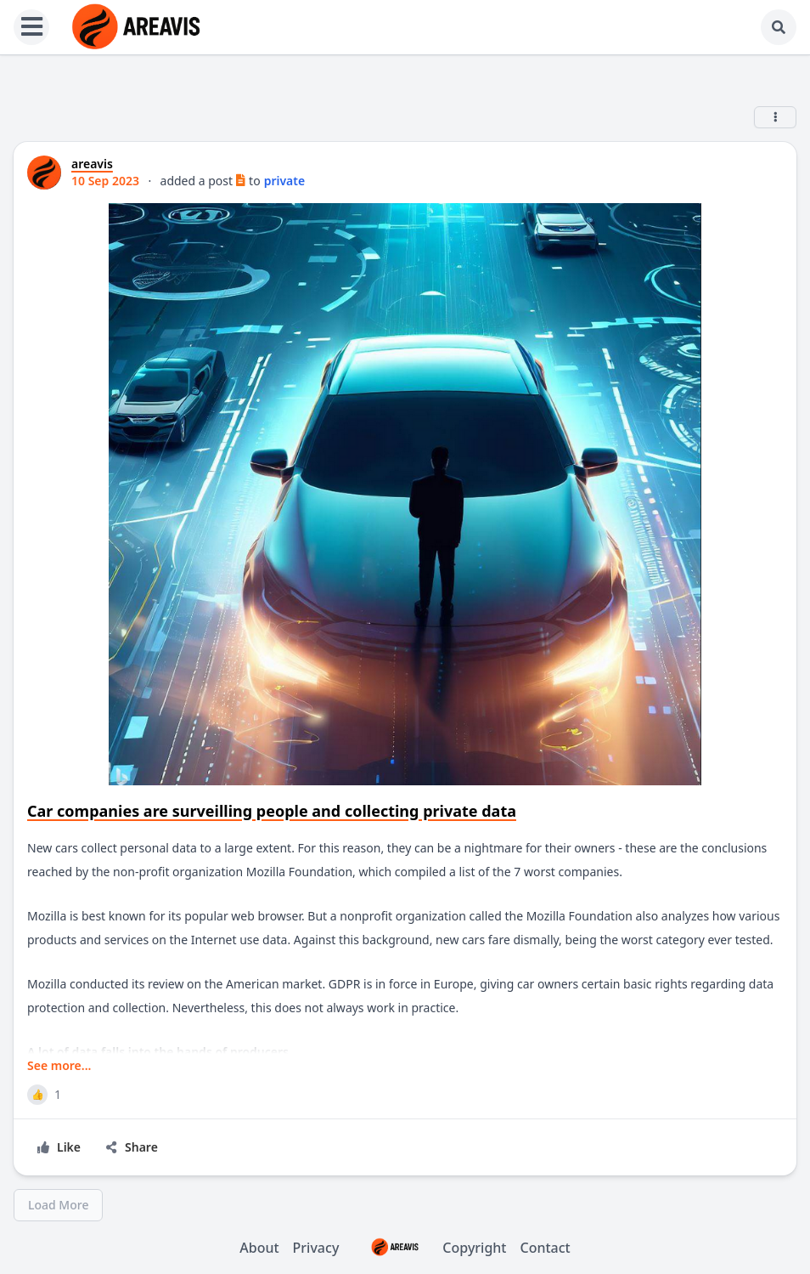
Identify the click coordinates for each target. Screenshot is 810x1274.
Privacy (316, 1247)
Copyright (429, 1247)
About (258, 1247)
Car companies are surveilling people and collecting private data (271, 811)
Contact (545, 1247)
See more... (59, 1065)
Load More (58, 1205)
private (285, 181)
